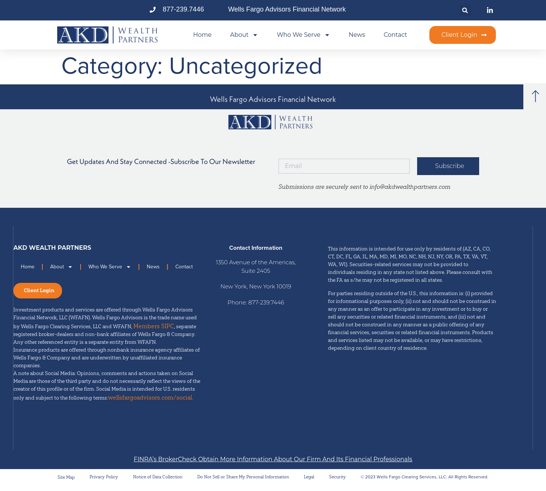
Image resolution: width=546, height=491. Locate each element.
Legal (309, 481)
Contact (395, 34)
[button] (465, 10)
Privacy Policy (104, 481)
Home (202, 34)
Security (337, 481)
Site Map (66, 481)
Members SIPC (153, 330)
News (357, 34)
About (244, 35)
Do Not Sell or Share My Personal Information (243, 481)
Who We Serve (303, 35)
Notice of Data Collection (157, 481)
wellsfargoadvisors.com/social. (151, 402)
